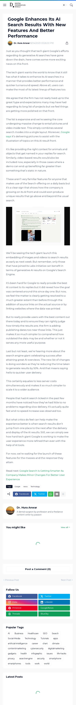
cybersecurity (37, 648)
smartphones (14, 663)
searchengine (26, 658)
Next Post (66, 580)
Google (17, 486)
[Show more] (63, 494)
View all (64, 527)
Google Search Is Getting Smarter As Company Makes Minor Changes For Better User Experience (35, 475)
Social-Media (14, 638)
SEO (45, 633)
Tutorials (45, 638)
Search (55, 633)
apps (55, 638)
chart (45, 643)
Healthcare (33, 633)
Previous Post (12, 580)
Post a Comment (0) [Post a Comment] (38, 569)
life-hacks (61, 653)
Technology (35, 486)
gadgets (12, 653)
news (25, 486)
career (35, 643)
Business (18, 633)
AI (9, 633)
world (46, 663)
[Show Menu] (4, 5)
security (41, 658)
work (37, 663)
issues (50, 653)
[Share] (65, 43)
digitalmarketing (56, 648)
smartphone (55, 658)
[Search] (71, 5)
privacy (11, 658)
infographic (36, 653)
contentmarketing (17, 648)
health (24, 653)
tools (27, 663)
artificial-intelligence (17, 643)
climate (55, 643)
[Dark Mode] (64, 5)
